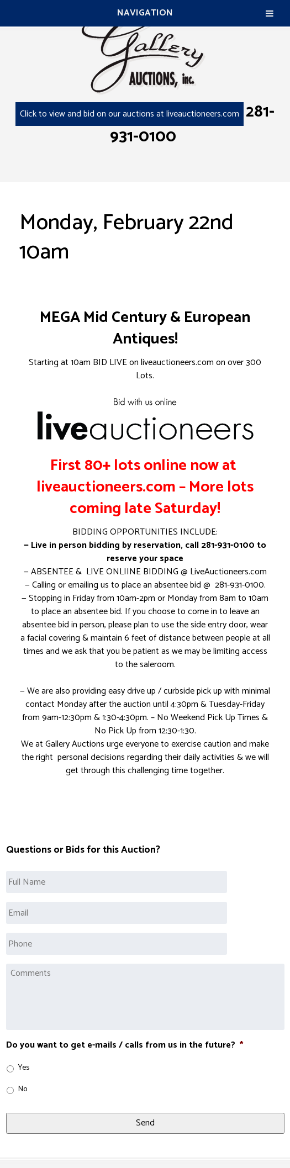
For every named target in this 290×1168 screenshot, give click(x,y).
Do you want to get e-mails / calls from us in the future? (124, 1045)
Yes (23, 1068)
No (22, 1089)
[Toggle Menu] (269, 13)
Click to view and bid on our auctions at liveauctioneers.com (129, 114)
